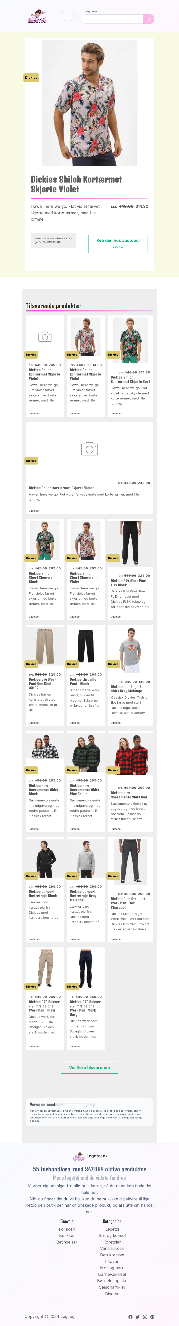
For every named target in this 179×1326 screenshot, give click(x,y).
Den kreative (112, 1254)
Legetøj (112, 1229)
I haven (112, 1261)
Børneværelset (112, 1274)
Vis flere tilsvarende (89, 1067)
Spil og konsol (112, 1235)
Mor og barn (112, 1267)
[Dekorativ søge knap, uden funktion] (148, 19)
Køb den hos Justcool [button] (118, 243)
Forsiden (67, 1229)
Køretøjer (112, 1242)
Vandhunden (112, 1248)
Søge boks (92, 11)
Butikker (67, 1235)
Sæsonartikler (112, 1287)
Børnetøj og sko (112, 1280)
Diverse (112, 1293)
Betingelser (66, 1242)
